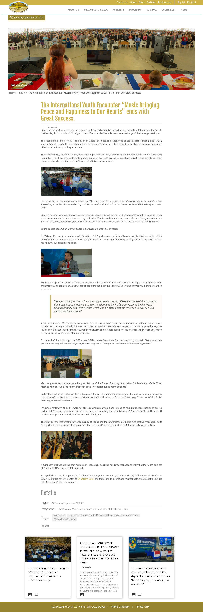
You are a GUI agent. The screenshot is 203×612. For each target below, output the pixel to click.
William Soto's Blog (96, 10)
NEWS (184, 10)
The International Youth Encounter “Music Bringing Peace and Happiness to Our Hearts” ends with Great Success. (100, 111)
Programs (135, 10)
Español (191, 2)
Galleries (151, 2)
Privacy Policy (142, 607)
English (181, 2)
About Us (73, 10)
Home (12, 92)
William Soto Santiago (64, 519)
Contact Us (122, 2)
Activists (118, 10)
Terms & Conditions (120, 607)
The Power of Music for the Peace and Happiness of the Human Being (93, 509)
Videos (133, 2)
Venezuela (59, 515)
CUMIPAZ (151, 10)
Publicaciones (165, 2)
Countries (168, 10)
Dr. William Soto (86, 479)
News (142, 2)
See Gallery (23, 85)
